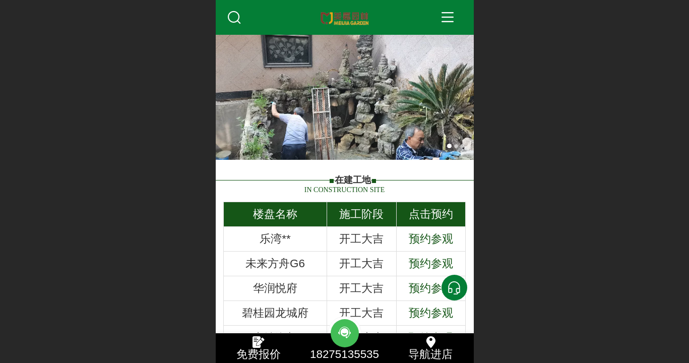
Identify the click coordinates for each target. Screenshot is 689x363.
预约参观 (431, 238)
